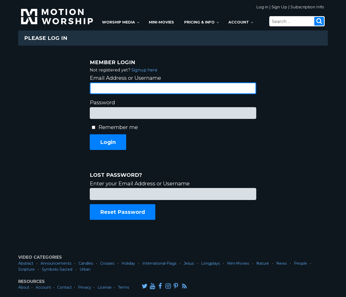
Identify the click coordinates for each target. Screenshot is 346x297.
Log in (262, 6)
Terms (123, 287)
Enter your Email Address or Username (140, 183)
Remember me (118, 127)
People (300, 263)
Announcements (56, 263)
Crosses (107, 263)
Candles (86, 263)
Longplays (210, 263)
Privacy (84, 287)
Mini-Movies (161, 22)
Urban (85, 269)
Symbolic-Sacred (57, 269)
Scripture (26, 269)
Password (102, 102)
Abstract (25, 263)
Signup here (144, 70)
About (23, 287)
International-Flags (159, 263)
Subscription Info (307, 6)
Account (241, 22)
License (105, 287)
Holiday (128, 263)
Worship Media (121, 22)
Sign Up (279, 6)
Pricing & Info (202, 22)
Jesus (189, 263)
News (281, 263)
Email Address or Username (125, 78)
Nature (262, 263)
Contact (64, 287)
